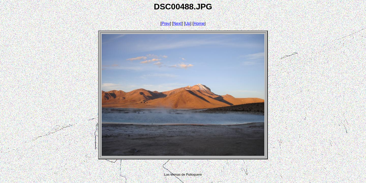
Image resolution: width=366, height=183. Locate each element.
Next (177, 23)
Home (199, 23)
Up (187, 23)
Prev (166, 23)
